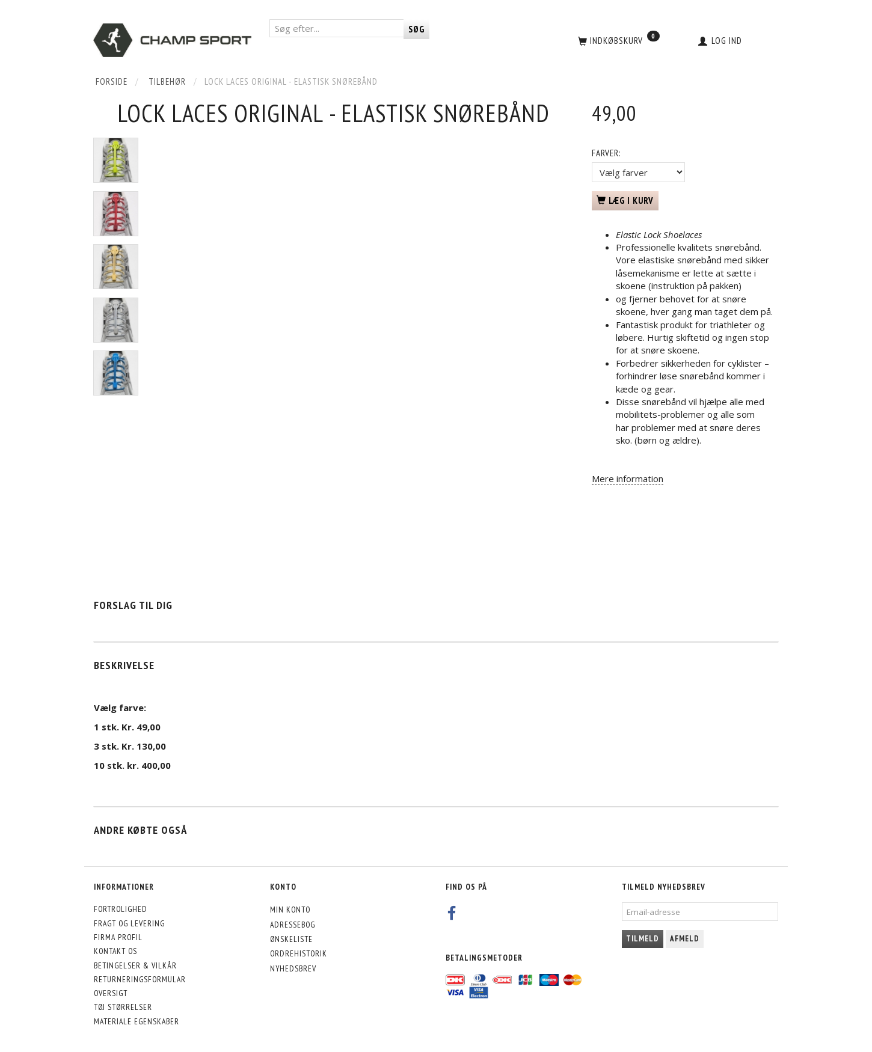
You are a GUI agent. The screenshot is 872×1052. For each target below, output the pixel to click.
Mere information (627, 478)
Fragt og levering (129, 923)
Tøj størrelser (123, 1007)
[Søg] (416, 29)
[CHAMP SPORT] (172, 40)
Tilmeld (642, 939)
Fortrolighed (120, 909)
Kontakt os (115, 951)
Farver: (606, 153)
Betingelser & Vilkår (135, 965)
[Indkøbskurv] (618, 40)
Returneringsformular (140, 979)
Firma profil (118, 937)
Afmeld (684, 939)
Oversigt (110, 993)
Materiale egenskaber (136, 1021)
